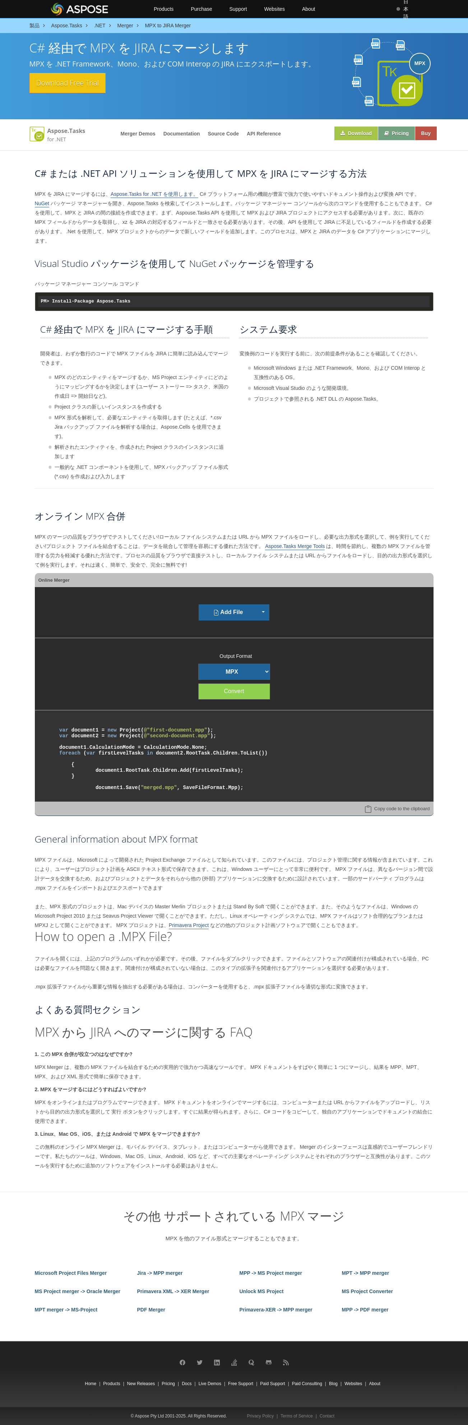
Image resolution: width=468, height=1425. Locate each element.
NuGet (42, 203)
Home (90, 1383)
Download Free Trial (73, 83)
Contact (327, 1416)
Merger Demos (138, 134)
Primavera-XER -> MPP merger (276, 1310)
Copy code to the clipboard (402, 808)
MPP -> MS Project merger (271, 1273)
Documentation (181, 134)
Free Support (240, 1383)
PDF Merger (151, 1310)
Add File (228, 612)
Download (352, 134)
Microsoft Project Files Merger (71, 1273)
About (308, 9)
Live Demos (210, 1383)
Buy (425, 134)
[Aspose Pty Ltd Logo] (96, 9)
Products (163, 9)
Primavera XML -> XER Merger (173, 1291)
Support (238, 9)
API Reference (264, 134)
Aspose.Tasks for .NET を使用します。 (154, 194)
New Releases (141, 1383)
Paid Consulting (307, 1383)
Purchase (201, 9)
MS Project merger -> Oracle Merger (78, 1291)
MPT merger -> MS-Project (66, 1310)
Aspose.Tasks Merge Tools (295, 546)
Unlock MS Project (262, 1291)
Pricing (394, 134)
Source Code (223, 134)
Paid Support (272, 1383)
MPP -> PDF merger (365, 1310)
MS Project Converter (367, 1291)
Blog (333, 1383)
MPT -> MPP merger (365, 1273)
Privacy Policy (260, 1416)
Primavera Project (189, 925)
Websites (274, 9)
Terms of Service (296, 1416)
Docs (186, 1383)
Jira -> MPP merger (160, 1273)
